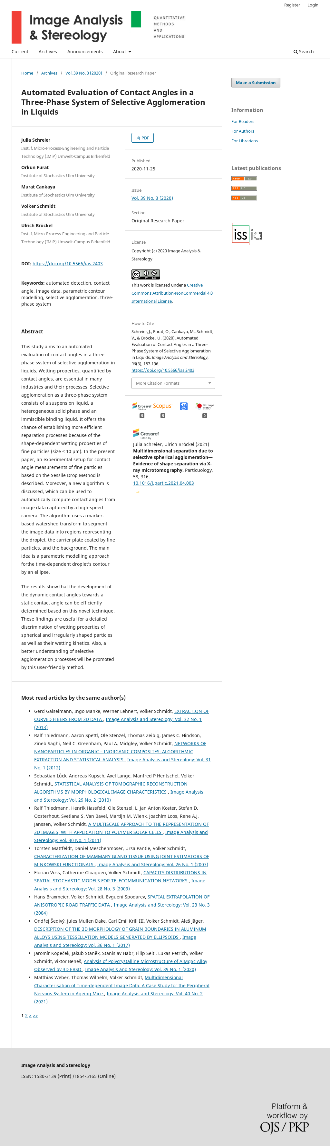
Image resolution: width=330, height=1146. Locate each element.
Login (312, 5)
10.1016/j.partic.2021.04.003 (163, 483)
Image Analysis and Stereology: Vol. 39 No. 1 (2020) (140, 969)
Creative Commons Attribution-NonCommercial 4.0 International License (172, 293)
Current (20, 51)
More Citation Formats (158, 383)
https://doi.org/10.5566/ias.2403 (68, 263)
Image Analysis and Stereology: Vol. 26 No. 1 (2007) (152, 864)
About (120, 51)
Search (304, 51)
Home (27, 73)
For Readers (242, 121)
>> (35, 1015)
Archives (48, 51)
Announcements (85, 51)
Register (292, 5)
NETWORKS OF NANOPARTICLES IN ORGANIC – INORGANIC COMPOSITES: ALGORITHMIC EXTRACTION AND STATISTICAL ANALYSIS (120, 751)
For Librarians (244, 141)
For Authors (242, 131)
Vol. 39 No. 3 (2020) (83, 73)
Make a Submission (256, 83)
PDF (145, 138)
